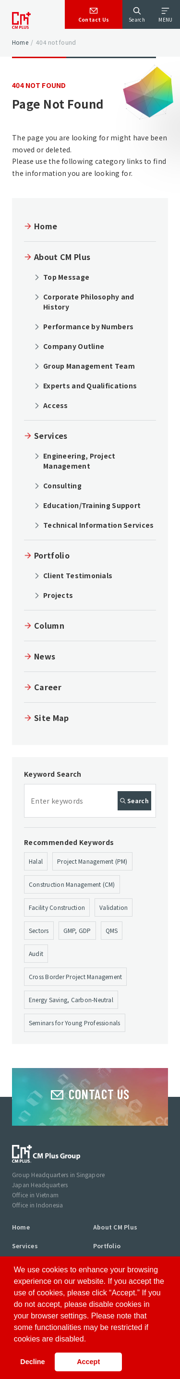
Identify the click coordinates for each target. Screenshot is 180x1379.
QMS (112, 930)
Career (47, 687)
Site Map (51, 717)
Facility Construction (57, 907)
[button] (89, 1339)
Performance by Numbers (88, 326)
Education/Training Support (92, 505)
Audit (36, 953)
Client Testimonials (77, 575)
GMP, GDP (77, 930)
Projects (58, 595)
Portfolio (52, 555)
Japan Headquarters (40, 1184)
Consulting (62, 485)
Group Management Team (89, 366)
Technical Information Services (98, 525)
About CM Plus (62, 256)
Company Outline (73, 346)
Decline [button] (32, 1362)
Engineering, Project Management (79, 461)
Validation (113, 907)
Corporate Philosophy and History (88, 301)
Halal (36, 861)
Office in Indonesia (37, 1205)
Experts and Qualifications (90, 385)
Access (55, 405)
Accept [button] (88, 1362)
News (44, 656)
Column (49, 625)
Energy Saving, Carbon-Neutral (71, 999)
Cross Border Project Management (75, 976)
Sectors (39, 930)
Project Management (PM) (92, 861)
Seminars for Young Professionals (74, 1023)
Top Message (66, 277)
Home (20, 42)
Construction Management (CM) (72, 884)
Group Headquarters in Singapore (58, 1174)
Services (51, 435)
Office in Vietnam (35, 1195)
